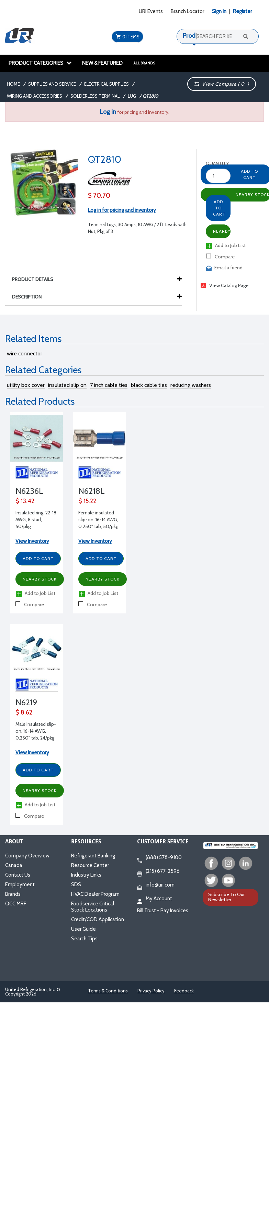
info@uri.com (156, 885)
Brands (13, 894)
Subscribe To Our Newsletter (226, 897)
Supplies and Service (52, 84)
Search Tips (84, 939)
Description (30, 297)
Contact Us (17, 875)
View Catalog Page (224, 285)
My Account (154, 899)
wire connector (24, 353)
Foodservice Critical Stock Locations (92, 907)
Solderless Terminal (95, 96)
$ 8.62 (23, 712)
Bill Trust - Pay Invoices (162, 910)
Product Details (36, 279)
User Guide (83, 929)
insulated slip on (67, 385)
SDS (76, 884)
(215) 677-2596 (158, 871)
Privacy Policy (151, 990)
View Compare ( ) (221, 84)
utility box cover (26, 385)
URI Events (151, 11)
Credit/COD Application (97, 919)
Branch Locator (187, 11)
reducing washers (190, 385)
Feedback (184, 990)
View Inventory (32, 541)
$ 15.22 (87, 501)
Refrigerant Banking (93, 856)
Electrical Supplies (106, 84)
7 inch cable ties (108, 385)
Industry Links (86, 875)
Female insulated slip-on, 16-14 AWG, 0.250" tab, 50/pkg (98, 519)
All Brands (144, 63)
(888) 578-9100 (159, 858)
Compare (220, 257)
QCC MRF (15, 904)
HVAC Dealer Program (95, 894)
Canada (13, 865)
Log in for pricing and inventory (122, 210)
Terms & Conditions (108, 990)
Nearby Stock (222, 231)
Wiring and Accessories (34, 96)
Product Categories (40, 63)
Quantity (212, 163)
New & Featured (102, 63)
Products (195, 35)
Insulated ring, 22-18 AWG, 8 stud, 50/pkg (35, 519)
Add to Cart (219, 208)
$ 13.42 (24, 501)
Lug (132, 96)
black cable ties (149, 385)
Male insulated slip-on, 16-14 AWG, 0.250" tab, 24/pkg (35, 731)
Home (13, 84)
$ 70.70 (99, 195)
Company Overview (27, 856)
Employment (20, 884)
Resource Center (90, 865)
